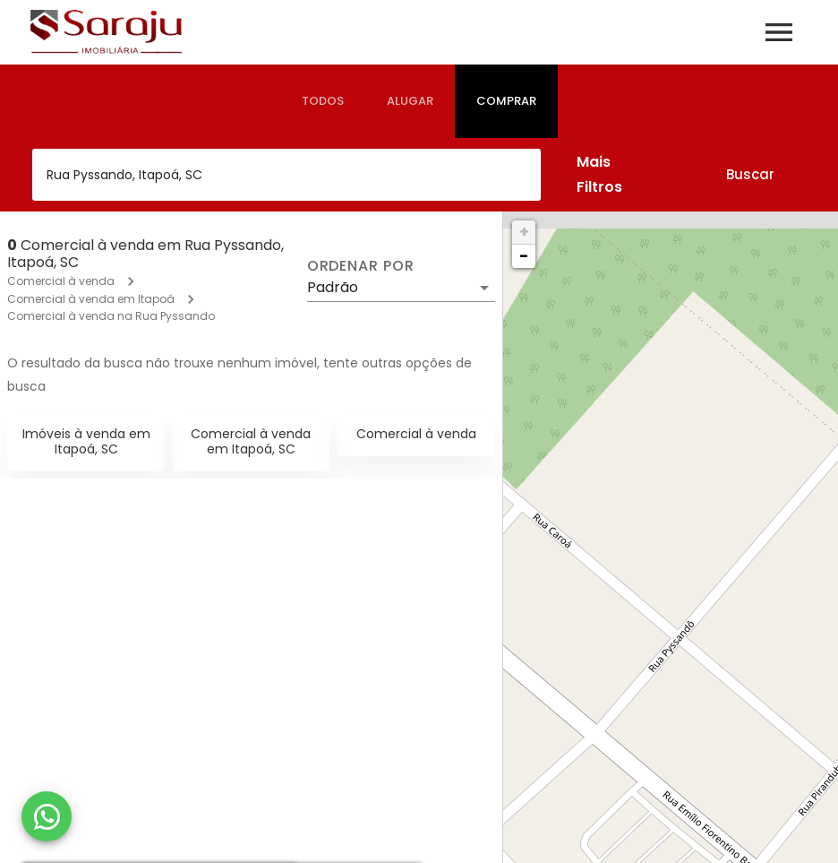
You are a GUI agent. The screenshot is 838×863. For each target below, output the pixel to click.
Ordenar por (361, 266)
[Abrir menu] (779, 32)
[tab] (322, 101)
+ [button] (524, 231)
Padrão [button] (332, 287)
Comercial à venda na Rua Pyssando (111, 316)
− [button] (523, 256)
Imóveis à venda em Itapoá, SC (86, 441)
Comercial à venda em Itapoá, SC (251, 441)
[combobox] (286, 175)
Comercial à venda (61, 281)
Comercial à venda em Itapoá (91, 298)
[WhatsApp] (46, 816)
